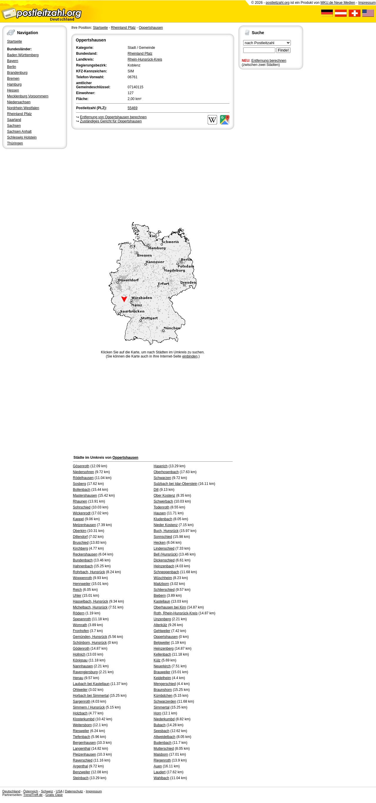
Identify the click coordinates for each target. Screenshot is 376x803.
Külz (157, 660)
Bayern (12, 61)
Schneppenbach (166, 572)
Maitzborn (161, 584)
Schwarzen (162, 478)
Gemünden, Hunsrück (90, 637)
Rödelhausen (83, 478)
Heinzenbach (164, 566)
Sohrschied (81, 507)
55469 (132, 108)
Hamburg (14, 84)
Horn (157, 713)
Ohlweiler (80, 690)
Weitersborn (82, 725)
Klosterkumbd (83, 719)
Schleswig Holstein (22, 137)
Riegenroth (162, 760)
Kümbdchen (163, 696)
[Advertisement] (152, 175)
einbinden (189, 356)
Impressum (367, 3)
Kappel (78, 519)
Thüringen (15, 143)
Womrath (80, 625)
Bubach (160, 725)
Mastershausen (85, 495)
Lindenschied (164, 548)
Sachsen (14, 126)
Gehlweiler (162, 631)
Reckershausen (85, 554)
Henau (78, 678)
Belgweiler (162, 643)
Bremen (13, 79)
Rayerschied (83, 760)
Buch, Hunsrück (166, 531)
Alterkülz (160, 625)
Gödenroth (81, 648)
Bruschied (80, 543)
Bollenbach (81, 490)
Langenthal (81, 749)
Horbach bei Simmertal (91, 696)
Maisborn (161, 754)
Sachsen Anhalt (19, 131)
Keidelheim (162, 678)
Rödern (78, 613)
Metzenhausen (84, 525)
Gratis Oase (54, 795)
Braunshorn (163, 690)
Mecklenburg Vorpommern (27, 96)
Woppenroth (82, 578)
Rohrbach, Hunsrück (89, 572)
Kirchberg (80, 548)
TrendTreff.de (33, 795)
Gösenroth (81, 466)
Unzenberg (162, 619)
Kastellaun (162, 601)
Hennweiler (81, 584)
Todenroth (161, 507)
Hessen (13, 90)
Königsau (80, 660)
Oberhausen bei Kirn (170, 607)
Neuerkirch (162, 666)
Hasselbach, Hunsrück (90, 601)
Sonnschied (163, 537)
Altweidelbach (164, 737)
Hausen (160, 513)
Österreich (30, 791)
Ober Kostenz (164, 495)
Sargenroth (81, 701)
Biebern (160, 595)
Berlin (11, 67)
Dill (156, 490)
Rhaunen (80, 501)
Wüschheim (163, 578)
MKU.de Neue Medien (337, 3)
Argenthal (80, 766)
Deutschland (11, 791)
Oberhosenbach (166, 472)
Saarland (14, 120)
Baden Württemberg (22, 55)
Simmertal (161, 707)
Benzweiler (81, 772)
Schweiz (47, 791)
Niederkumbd (164, 719)
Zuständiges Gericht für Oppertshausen (111, 121)
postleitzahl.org (278, 3)
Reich (77, 590)
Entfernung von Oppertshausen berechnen (113, 117)
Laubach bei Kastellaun (91, 684)
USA (59, 791)
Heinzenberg (164, 648)
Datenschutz (74, 791)
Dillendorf (80, 537)
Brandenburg (17, 73)
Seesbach (161, 731)
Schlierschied (164, 590)
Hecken (160, 543)
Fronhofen (81, 631)
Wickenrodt (81, 513)
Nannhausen (83, 666)
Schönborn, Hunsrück (90, 643)
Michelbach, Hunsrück (90, 607)
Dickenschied (164, 560)
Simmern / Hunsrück (89, 707)
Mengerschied (165, 684)
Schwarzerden (165, 701)
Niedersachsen (19, 102)
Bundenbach (83, 560)
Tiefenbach (81, 737)
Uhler (77, 595)
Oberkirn (79, 531)
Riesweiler (81, 731)
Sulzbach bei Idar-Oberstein (175, 484)
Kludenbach (163, 519)
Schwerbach (163, 501)
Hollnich (79, 654)
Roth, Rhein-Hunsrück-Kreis (175, 613)
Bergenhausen (84, 743)
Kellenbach (162, 654)
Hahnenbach (83, 566)
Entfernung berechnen (268, 61)
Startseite (14, 41)
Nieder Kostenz (166, 525)
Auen (158, 766)
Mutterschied (164, 749)
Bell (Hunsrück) (166, 554)
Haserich (160, 466)
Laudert (160, 772)
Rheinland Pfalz (19, 114)
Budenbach (163, 743)
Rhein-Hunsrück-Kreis (145, 59)
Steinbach (80, 778)
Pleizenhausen (84, 754)
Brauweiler (162, 672)
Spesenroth (82, 619)
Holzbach (80, 713)
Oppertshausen (151, 28)
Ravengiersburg (85, 672)
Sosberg (79, 484)
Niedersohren (83, 472)
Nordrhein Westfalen (23, 108)
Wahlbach (161, 778)
